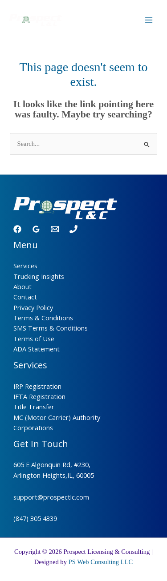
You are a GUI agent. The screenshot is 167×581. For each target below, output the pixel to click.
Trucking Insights (38, 276)
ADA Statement (36, 348)
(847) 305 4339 (35, 518)
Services (25, 265)
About (22, 286)
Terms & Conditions (43, 317)
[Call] (126, 20)
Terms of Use (33, 338)
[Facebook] (17, 229)
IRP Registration (37, 386)
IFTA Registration (39, 396)
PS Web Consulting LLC (101, 561)
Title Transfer (33, 406)
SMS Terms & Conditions (50, 327)
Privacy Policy (33, 307)
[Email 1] (55, 229)
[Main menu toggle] (148, 20)
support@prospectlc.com (51, 496)
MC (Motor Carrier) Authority (56, 417)
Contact (25, 296)
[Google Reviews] (36, 229)
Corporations (33, 427)
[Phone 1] (73, 229)
